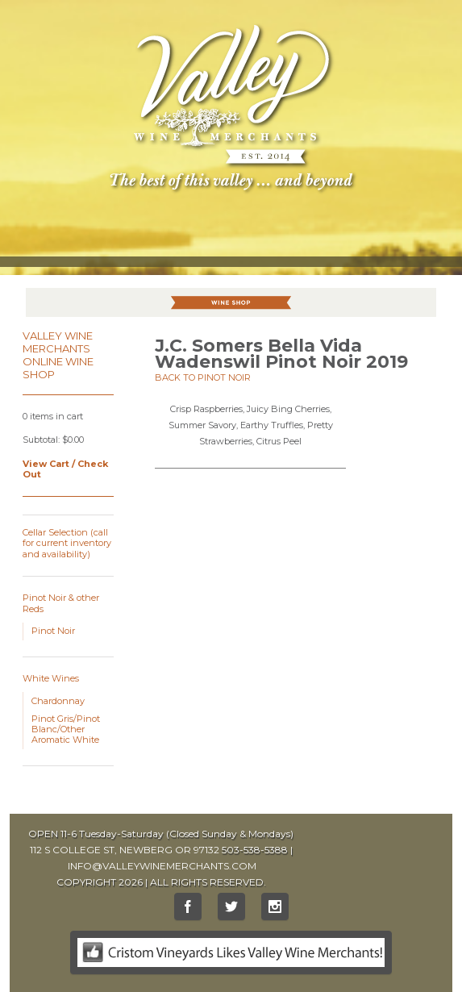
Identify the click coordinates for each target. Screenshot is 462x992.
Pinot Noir (53, 630)
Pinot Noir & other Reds (61, 603)
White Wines (51, 678)
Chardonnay (58, 700)
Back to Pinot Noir (203, 377)
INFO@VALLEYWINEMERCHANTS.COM (162, 866)
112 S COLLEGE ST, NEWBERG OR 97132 (124, 850)
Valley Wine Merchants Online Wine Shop (58, 355)
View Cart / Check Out (65, 469)
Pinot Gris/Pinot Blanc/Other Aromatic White (65, 729)
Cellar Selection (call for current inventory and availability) (67, 543)
